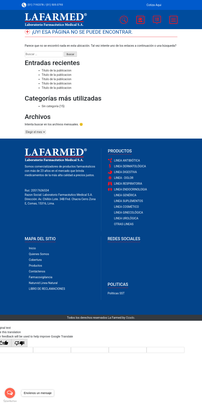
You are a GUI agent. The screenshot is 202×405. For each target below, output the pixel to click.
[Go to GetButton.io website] (10, 401)
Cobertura (35, 259)
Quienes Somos (39, 254)
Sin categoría (50, 106)
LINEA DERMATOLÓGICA (130, 166)
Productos (35, 265)
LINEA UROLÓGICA (126, 218)
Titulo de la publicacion (57, 70)
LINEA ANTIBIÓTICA (127, 160)
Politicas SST (116, 293)
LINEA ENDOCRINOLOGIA (130, 189)
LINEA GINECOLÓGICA (128, 212)
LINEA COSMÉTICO (126, 206)
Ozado (130, 317)
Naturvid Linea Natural (43, 283)
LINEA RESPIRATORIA (128, 183)
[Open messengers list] (10, 393)
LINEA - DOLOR (123, 177)
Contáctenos (37, 271)
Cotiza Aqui (154, 5)
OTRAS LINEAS (124, 224)
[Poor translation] (19, 343)
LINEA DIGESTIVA (125, 172)
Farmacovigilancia (41, 277)
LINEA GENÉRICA (125, 195)
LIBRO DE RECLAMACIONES (47, 288)
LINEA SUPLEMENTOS (128, 201)
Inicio (32, 248)
